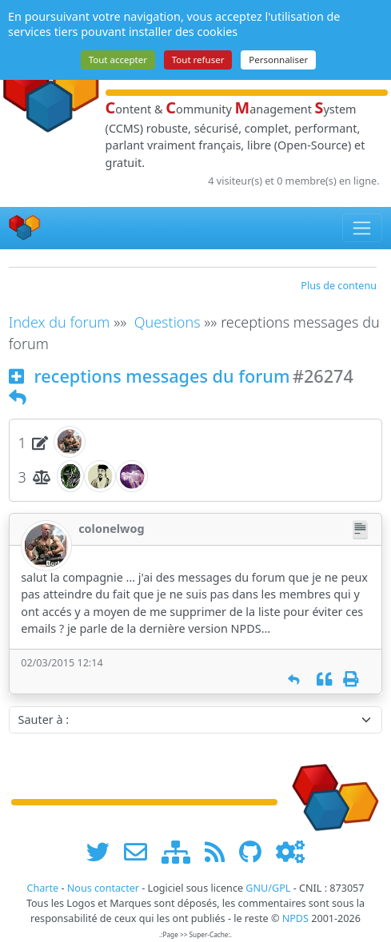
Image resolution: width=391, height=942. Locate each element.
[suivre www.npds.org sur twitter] (103, 851)
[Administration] (290, 851)
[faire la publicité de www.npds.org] (141, 851)
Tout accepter (118, 60)
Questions (167, 322)
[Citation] (324, 679)
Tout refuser (198, 60)
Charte (42, 888)
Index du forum (59, 322)
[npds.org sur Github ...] (256, 851)
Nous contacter (103, 888)
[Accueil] (25, 228)
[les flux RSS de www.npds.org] (220, 851)
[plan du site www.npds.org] (181, 851)
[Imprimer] (350, 679)
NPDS (295, 918)
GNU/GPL (267, 888)
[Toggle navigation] (362, 227)
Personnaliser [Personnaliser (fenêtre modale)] (278, 60)
